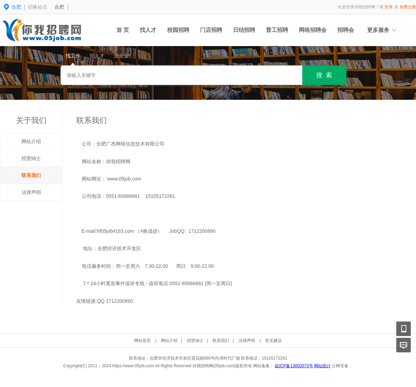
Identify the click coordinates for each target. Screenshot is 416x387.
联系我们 (31, 175)
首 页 (122, 30)
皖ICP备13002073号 (294, 365)
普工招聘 (277, 30)
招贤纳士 (31, 158)
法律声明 (31, 192)
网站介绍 (31, 141)
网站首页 (142, 340)
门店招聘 (211, 30)
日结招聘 (244, 30)
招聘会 (345, 30)
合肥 (59, 7)
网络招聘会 (313, 30)
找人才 (148, 30)
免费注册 (407, 7)
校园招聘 (178, 30)
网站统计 (322, 365)
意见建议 (273, 340)
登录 (388, 7)
